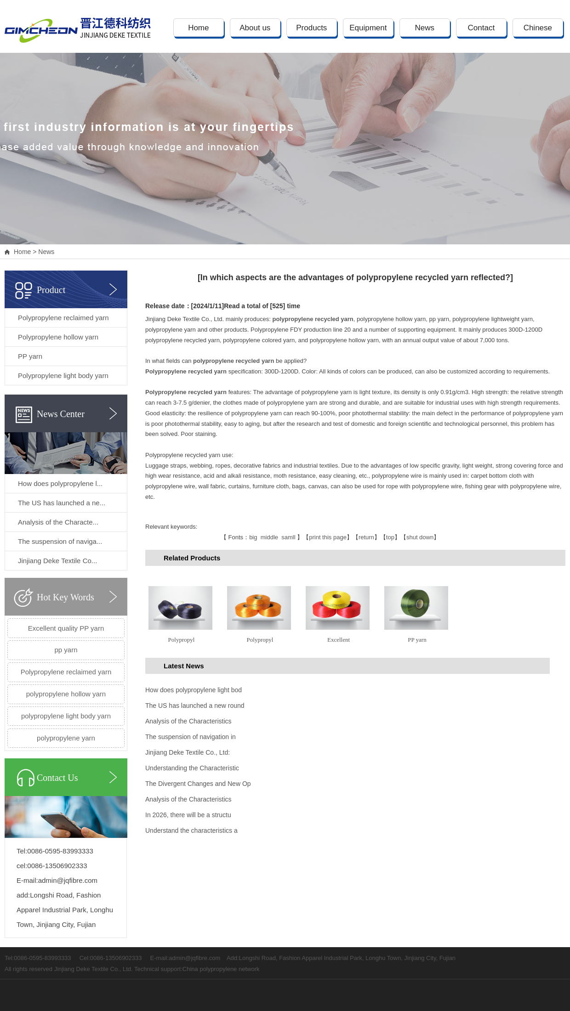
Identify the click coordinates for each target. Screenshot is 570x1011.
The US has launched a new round (195, 705)
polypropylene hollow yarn (66, 694)
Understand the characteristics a (191, 830)
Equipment (368, 27)
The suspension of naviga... (60, 541)
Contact (481, 27)
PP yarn (30, 356)
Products (311, 27)
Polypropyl (181, 639)
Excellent (338, 639)
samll (288, 537)
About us (254, 27)
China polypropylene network (221, 969)
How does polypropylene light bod (193, 690)
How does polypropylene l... (60, 483)
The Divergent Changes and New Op (198, 783)
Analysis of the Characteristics (188, 721)
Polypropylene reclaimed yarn (63, 318)
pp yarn (65, 650)
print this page (328, 537)
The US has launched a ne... (61, 503)
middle (269, 537)
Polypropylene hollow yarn (58, 337)
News (425, 27)
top (390, 537)
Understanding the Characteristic (192, 768)
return (366, 537)
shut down (419, 537)
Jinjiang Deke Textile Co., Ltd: (187, 752)
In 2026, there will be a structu (188, 815)
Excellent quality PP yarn (66, 628)
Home (198, 27)
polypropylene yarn (66, 738)
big (253, 537)
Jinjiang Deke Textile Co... (57, 561)
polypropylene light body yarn (66, 716)
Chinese (538, 27)
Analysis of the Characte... (58, 522)
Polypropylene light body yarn (63, 375)
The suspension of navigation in (190, 736)
